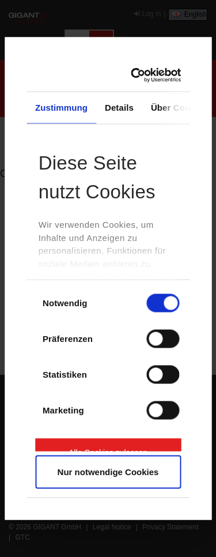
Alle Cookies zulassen (108, 449)
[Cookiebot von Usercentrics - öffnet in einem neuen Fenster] (138, 75)
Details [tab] (119, 107)
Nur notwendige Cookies (108, 472)
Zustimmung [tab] (61, 107)
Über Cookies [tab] (179, 107)
